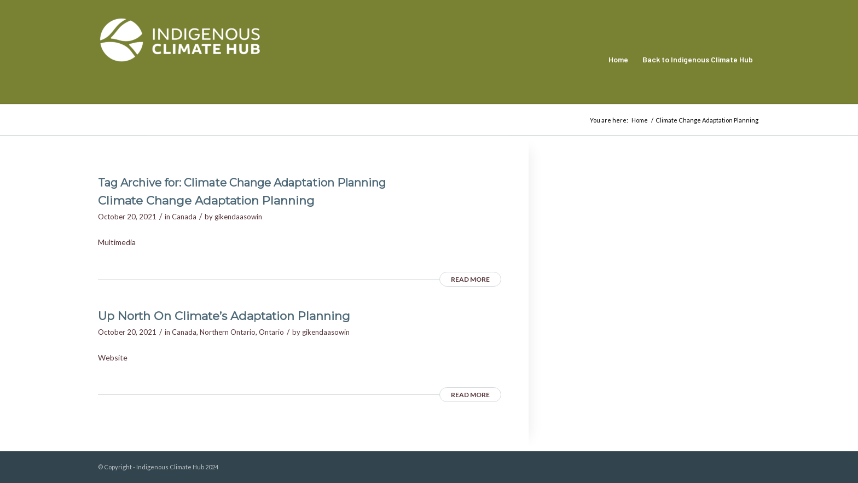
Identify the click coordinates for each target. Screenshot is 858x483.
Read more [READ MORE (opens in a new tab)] (470, 279)
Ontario (271, 332)
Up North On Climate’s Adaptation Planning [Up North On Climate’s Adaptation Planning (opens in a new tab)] (224, 316)
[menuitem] (618, 59)
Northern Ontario (228, 332)
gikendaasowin (238, 216)
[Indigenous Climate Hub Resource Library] (180, 59)
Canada (184, 216)
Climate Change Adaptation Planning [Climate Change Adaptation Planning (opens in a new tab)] (206, 200)
